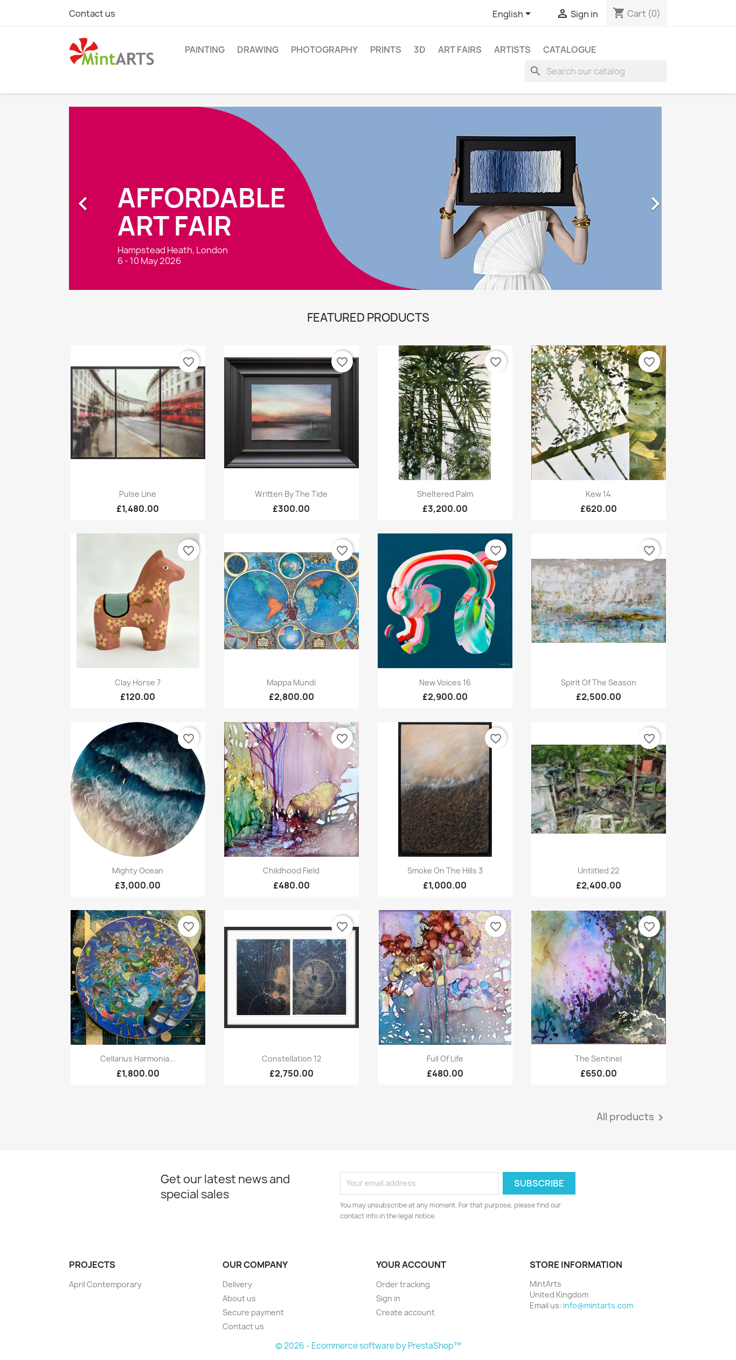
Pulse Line (137, 494)
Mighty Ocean (137, 870)
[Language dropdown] (513, 14)
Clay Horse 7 (138, 682)
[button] (114, 198)
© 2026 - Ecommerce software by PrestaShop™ (368, 1345)
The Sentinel (598, 1058)
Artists (512, 49)
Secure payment (253, 1312)
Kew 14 (598, 494)
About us (239, 1298)
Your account (411, 1265)
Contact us (92, 13)
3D (420, 49)
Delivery (237, 1284)
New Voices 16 (445, 682)
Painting (205, 49)
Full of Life (445, 1058)
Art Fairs (460, 49)
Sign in (388, 1298)
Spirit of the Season (598, 682)
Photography (324, 49)
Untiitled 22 (598, 870)
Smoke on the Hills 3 (445, 870)
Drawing (258, 49)
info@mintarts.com (598, 1305)
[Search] (596, 71)
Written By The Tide (291, 494)
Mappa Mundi (291, 682)
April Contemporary (105, 1284)
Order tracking (403, 1284)
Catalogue (569, 49)
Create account (405, 1312)
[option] (368, 198)
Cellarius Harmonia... (138, 1058)
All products (631, 1117)
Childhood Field (291, 870)
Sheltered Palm (445, 494)
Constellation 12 (291, 1058)
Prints (385, 49)
